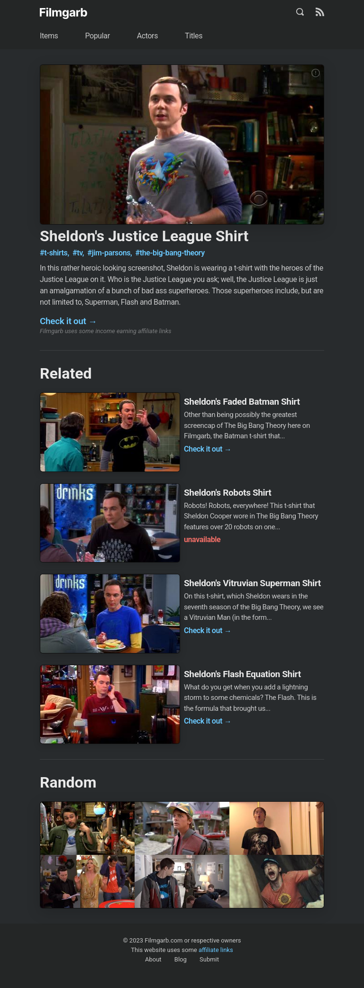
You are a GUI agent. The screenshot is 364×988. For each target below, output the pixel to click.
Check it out (68, 321)
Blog (180, 959)
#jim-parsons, (110, 252)
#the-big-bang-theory (170, 252)
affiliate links (216, 949)
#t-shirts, (55, 252)
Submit (209, 959)
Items (49, 35)
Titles (193, 35)
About (153, 959)
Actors (147, 35)
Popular (97, 35)
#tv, (79, 252)
